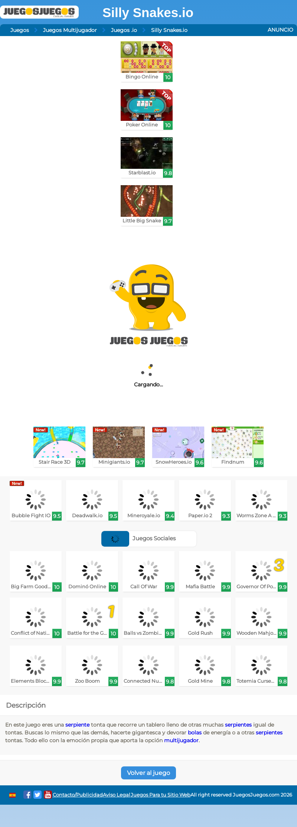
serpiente (77, 724)
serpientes (238, 724)
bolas (195, 732)
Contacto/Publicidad (78, 795)
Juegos (19, 30)
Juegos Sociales (138, 538)
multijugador (181, 740)
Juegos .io (124, 30)
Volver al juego (148, 772)
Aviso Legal (116, 795)
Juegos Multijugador (70, 30)
